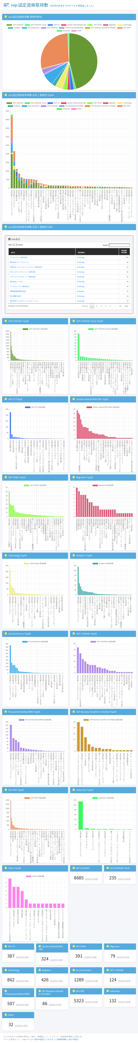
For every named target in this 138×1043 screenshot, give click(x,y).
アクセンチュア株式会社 (19, 257)
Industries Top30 (84, 790)
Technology (80, 257)
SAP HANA (81, 946)
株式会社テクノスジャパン (19, 262)
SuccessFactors (83, 970)
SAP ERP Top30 (16, 790)
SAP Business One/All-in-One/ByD (51, 992)
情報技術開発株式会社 (18, 291)
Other (11, 1014)
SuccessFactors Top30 (19, 633)
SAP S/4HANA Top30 (18, 321)
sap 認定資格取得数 (49, 5)
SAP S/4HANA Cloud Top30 (89, 321)
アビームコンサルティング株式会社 (23, 277)
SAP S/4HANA (82, 868)
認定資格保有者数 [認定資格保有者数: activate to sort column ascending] (124, 251)
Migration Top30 (84, 477)
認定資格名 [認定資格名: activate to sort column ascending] (81, 252)
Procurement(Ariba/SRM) (17, 994)
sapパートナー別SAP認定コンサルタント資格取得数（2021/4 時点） (51, 1039)
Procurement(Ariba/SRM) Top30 (24, 711)
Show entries (15, 245)
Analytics (46, 970)
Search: (116, 245)
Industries (115, 991)
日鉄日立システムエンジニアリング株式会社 (26, 267)
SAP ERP (80, 991)
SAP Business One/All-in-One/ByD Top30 (96, 711)
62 (120, 306)
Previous (85, 306)
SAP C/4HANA (116, 970)
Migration (114, 946)
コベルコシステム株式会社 (19, 286)
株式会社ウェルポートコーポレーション (24, 301)
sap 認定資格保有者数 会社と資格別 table (30, 226)
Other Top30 (14, 868)
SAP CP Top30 (15, 399)
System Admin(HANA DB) (51, 948)
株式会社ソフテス (16, 282)
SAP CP (11, 946)
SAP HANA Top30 (16, 477)
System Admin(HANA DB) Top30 (92, 399)
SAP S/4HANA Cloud (120, 868)
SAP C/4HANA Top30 (86, 633)
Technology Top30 (17, 555)
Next (126, 306)
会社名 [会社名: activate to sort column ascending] (13, 252)
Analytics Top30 (84, 555)
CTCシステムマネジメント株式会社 (23, 272)
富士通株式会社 (15, 296)
